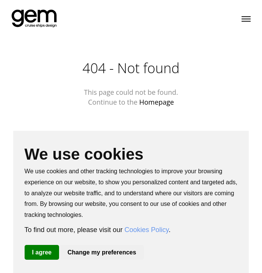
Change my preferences (101, 252)
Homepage (156, 102)
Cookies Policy (147, 230)
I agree (42, 252)
